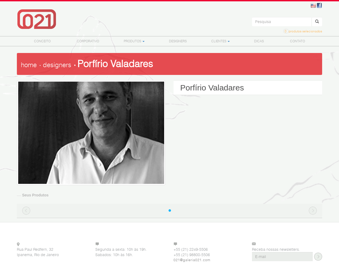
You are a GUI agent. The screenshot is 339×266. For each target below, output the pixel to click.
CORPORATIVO (88, 41)
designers (57, 65)
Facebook (319, 5)
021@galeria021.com (192, 260)
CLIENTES (220, 41)
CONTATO (297, 41)
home (29, 65)
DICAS (259, 41)
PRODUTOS (134, 41)
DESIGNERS (178, 41)
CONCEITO (42, 41)
